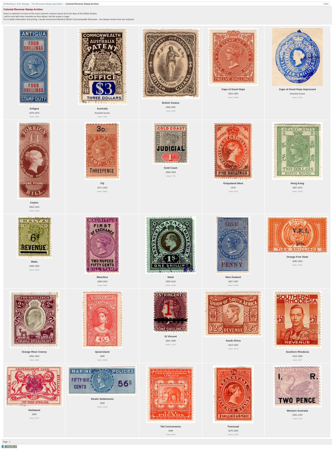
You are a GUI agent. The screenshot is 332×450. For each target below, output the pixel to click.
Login (326, 4)
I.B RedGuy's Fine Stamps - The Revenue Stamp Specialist (32, 4)
